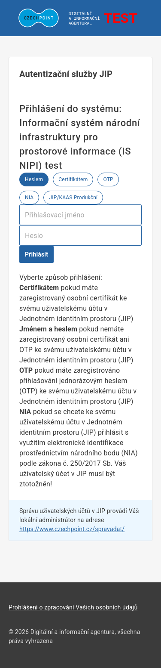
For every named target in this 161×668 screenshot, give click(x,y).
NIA (29, 198)
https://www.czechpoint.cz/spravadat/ (72, 529)
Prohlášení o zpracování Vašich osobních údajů (73, 607)
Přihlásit (36, 254)
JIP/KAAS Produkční (73, 198)
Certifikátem (73, 179)
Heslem (34, 179)
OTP (108, 179)
